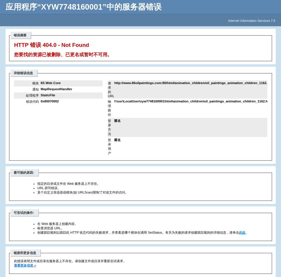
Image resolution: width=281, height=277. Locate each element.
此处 (242, 232)
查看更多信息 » (25, 265)
